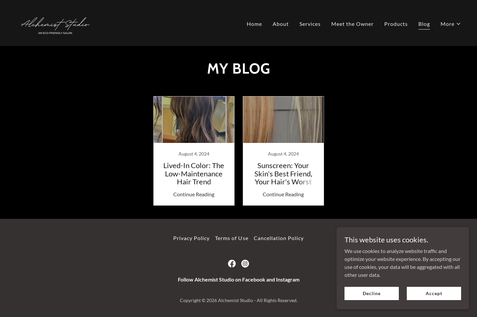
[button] (451, 24)
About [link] (281, 24)
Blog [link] (424, 24)
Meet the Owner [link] (352, 24)
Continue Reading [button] (193, 194)
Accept (434, 293)
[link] (55, 22)
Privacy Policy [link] (191, 238)
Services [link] (310, 24)
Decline (371, 293)
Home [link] (254, 24)
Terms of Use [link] (231, 238)
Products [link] (396, 24)
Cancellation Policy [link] (279, 238)
